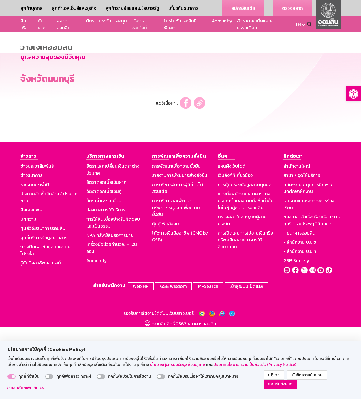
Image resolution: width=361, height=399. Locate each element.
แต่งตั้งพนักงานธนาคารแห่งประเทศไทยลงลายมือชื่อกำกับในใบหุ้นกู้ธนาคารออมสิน (246, 273)
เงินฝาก (42, 24)
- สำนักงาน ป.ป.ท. (300, 324)
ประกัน (105, 20)
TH (298, 24)
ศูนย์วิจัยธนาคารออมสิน (42, 301)
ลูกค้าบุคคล (31, 8)
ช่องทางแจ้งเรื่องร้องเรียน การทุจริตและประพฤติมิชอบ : (311, 293)
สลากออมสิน (64, 24)
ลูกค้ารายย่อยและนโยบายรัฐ (132, 8)
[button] (353, 93)
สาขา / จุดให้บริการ (301, 248)
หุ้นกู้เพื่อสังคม (165, 296)
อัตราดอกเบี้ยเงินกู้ (104, 264)
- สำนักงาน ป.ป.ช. (300, 314)
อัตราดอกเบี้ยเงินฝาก (106, 254)
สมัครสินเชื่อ (243, 8)
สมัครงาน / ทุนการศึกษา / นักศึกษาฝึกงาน (308, 261)
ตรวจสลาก (292, 8)
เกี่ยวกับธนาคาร (183, 8)
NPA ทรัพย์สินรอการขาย (110, 308)
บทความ (28, 291)
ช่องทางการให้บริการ (105, 282)
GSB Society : (297, 333)
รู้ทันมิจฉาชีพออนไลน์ (40, 335)
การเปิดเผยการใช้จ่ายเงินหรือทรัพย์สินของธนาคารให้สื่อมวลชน (245, 312)
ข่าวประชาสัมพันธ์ (37, 238)
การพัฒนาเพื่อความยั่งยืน (176, 238)
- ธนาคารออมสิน (299, 305)
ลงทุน (121, 20)
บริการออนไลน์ (139, 24)
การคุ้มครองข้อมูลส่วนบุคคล (245, 257)
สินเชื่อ (23, 24)
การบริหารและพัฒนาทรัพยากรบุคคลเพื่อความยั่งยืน (176, 280)
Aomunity (222, 20)
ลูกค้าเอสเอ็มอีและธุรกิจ (74, 8)
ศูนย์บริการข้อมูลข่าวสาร (43, 310)
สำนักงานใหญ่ (296, 238)
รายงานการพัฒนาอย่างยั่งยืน (179, 248)
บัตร (90, 20)
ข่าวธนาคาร (31, 248)
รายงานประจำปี (34, 257)
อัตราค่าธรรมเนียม (103, 273)
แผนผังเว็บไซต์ (232, 238)
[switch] (11, 376)
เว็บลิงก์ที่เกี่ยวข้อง (235, 248)
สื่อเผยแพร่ (31, 282)
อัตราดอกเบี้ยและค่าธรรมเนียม (256, 24)
